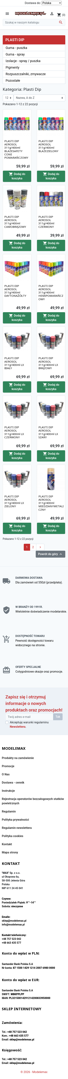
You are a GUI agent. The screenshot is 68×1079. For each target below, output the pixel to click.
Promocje (8, 766)
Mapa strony (10, 852)
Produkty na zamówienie (18, 758)
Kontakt (7, 844)
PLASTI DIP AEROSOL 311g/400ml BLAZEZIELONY (48, 146)
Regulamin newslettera (17, 828)
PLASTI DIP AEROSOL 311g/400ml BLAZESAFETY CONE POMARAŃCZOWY (16, 149)
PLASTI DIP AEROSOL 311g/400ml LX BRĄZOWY (48, 363)
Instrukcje (8, 790)
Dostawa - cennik (13, 782)
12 (6, 98)
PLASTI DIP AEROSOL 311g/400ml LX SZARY (48, 432)
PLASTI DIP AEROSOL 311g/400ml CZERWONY (46, 221)
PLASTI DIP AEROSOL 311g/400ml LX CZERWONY (14, 432)
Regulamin (9, 811)
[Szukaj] (34, 22)
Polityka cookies (12, 836)
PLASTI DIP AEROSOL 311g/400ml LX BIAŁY (14, 363)
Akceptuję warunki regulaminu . (29, 724)
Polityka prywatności (15, 819)
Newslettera (17, 726)
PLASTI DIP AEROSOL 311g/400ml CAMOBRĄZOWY (15, 221)
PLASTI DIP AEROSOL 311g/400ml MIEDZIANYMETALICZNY (51, 502)
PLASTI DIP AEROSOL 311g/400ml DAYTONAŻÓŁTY (15, 291)
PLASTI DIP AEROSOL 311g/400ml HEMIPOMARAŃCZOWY (50, 292)
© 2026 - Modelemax (34, 1072)
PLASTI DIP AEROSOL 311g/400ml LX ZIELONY (14, 501)
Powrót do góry (50, 554)
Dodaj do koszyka (17, 176)
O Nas (6, 774)
